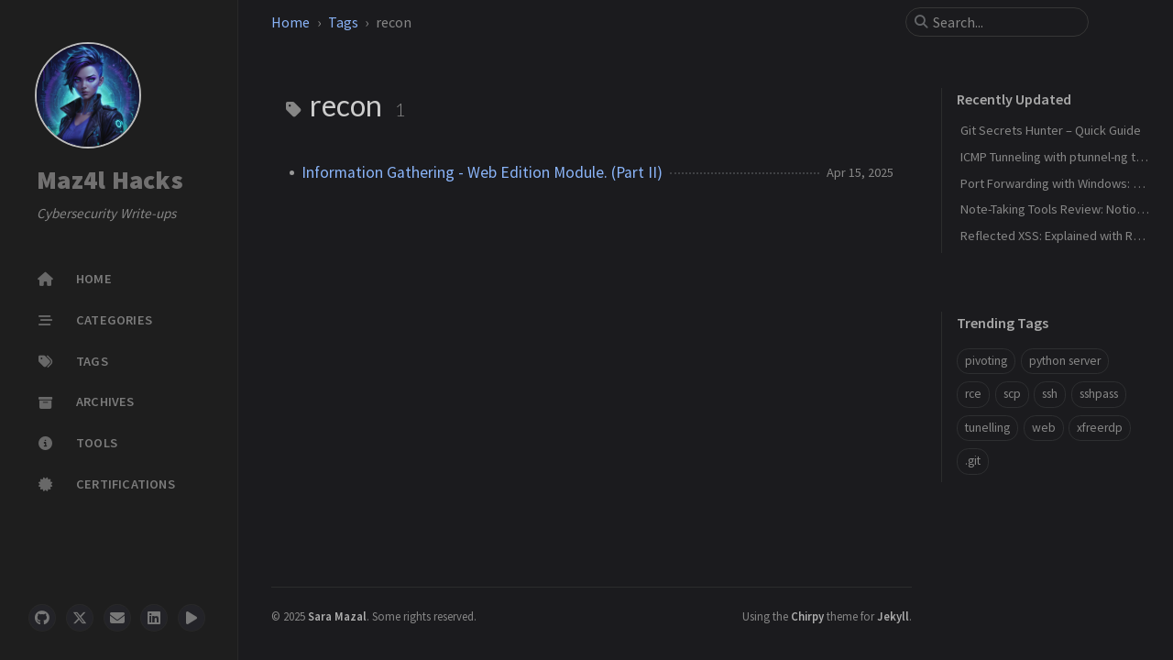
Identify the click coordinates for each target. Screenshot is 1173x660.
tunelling (987, 427)
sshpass (1099, 394)
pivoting (986, 360)
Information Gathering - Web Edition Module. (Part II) (482, 172)
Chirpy (807, 616)
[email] (117, 618)
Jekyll (893, 616)
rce (973, 394)
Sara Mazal (337, 616)
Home (290, 22)
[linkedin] (154, 618)
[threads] (191, 618)
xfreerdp (1100, 427)
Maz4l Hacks (110, 180)
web (1044, 427)
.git (973, 460)
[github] (42, 618)
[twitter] (80, 618)
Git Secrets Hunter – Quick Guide (1050, 130)
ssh (1050, 394)
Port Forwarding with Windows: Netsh (1063, 183)
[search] (1004, 22)
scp (1012, 394)
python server (1065, 360)
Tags (343, 22)
